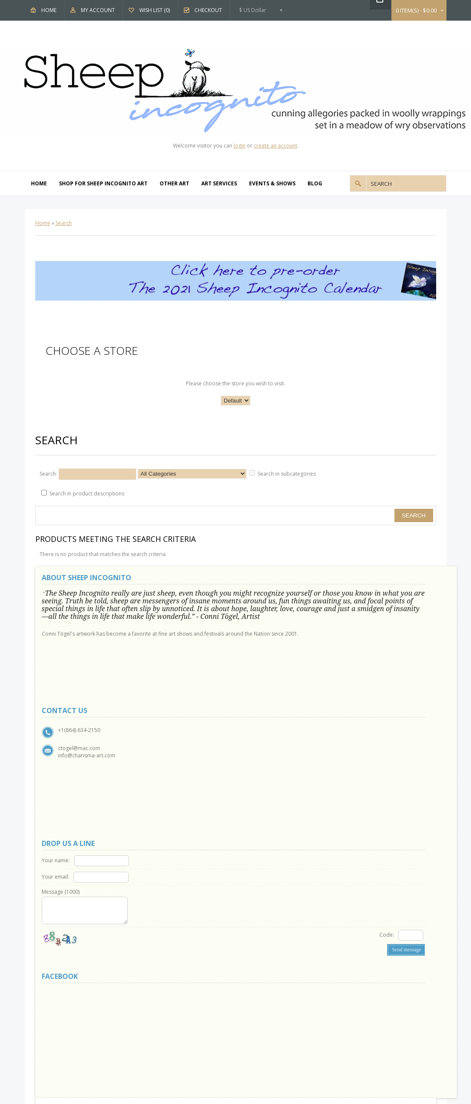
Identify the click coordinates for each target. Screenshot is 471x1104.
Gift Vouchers (269, 749)
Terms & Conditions (70, 779)
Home (48, 10)
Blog (315, 183)
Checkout (208, 10)
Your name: (262, 594)
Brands (262, 739)
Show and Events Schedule (78, 759)
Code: (300, 669)
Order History (167, 818)
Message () (267, 626)
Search (63, 223)
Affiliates (263, 759)
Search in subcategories (287, 473)
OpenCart (211, 862)
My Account (98, 10)
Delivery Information (71, 789)
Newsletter (163, 838)
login (240, 145)
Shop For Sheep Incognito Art (103, 183)
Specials (263, 769)
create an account (275, 145)
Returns (159, 749)
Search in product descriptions (86, 493)
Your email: (262, 611)
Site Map (160, 759)
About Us (57, 739)
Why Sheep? (60, 749)
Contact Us (163, 739)
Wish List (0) (154, 10)
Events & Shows (272, 183)
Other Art (174, 183)
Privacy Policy (62, 769)
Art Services (219, 183)
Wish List (160, 828)
